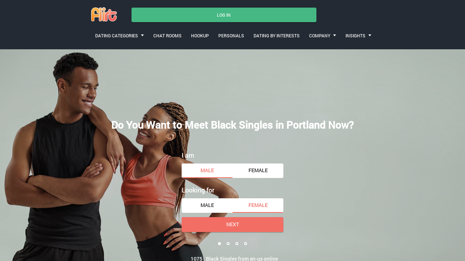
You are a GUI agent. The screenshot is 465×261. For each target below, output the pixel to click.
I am (188, 155)
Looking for (198, 190)
